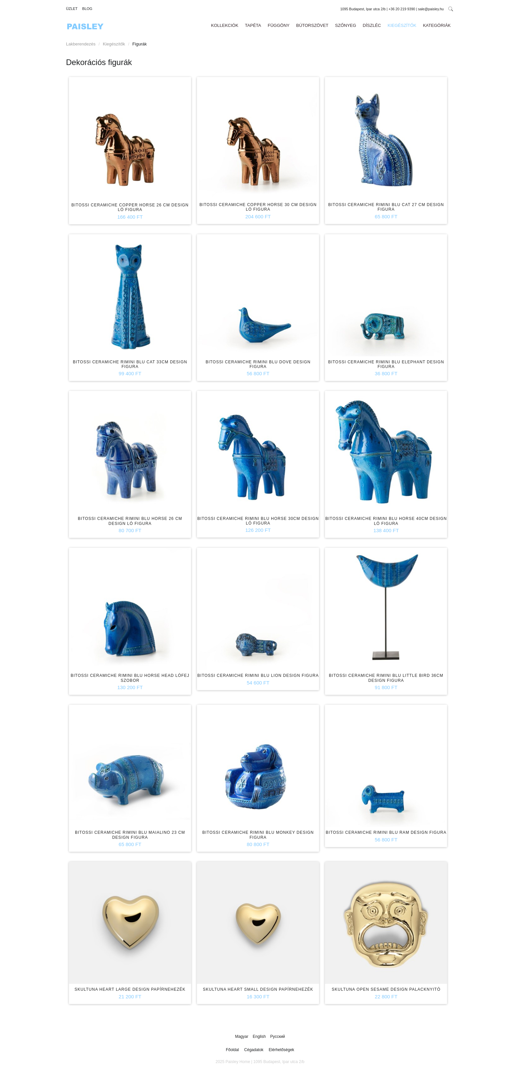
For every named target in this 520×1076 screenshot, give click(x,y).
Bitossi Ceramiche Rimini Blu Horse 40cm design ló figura (386, 521)
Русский (277, 1036)
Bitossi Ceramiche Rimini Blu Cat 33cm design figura (130, 364)
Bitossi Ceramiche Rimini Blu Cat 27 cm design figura (386, 207)
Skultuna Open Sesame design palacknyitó (386, 989)
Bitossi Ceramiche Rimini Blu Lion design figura (258, 675)
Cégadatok (253, 1049)
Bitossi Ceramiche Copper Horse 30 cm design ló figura (258, 207)
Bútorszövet (312, 25)
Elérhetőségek (281, 1049)
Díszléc (372, 25)
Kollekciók (224, 25)
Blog (87, 9)
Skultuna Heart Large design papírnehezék (130, 989)
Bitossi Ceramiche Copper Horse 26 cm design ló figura (130, 207)
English (260, 1036)
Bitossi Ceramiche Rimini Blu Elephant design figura (386, 364)
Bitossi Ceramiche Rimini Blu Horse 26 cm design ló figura (130, 521)
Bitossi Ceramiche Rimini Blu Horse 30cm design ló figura (258, 521)
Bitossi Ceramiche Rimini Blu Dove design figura (258, 364)
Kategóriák (437, 25)
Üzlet (72, 9)
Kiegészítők (402, 25)
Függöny (279, 25)
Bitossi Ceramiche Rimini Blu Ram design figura (386, 832)
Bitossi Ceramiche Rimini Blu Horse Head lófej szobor (130, 677)
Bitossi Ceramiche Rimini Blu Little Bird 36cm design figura (386, 677)
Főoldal (232, 1049)
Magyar (242, 1036)
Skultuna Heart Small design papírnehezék (258, 989)
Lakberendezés (81, 43)
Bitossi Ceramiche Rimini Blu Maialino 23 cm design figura (130, 834)
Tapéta (253, 25)
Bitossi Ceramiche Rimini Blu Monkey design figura (258, 834)
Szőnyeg (345, 25)
